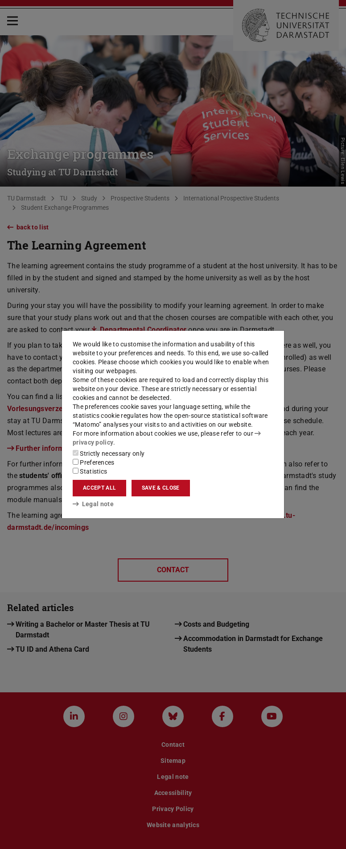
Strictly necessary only (108, 453)
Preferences (94, 462)
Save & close (161, 488)
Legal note (93, 504)
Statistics (90, 471)
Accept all (99, 488)
